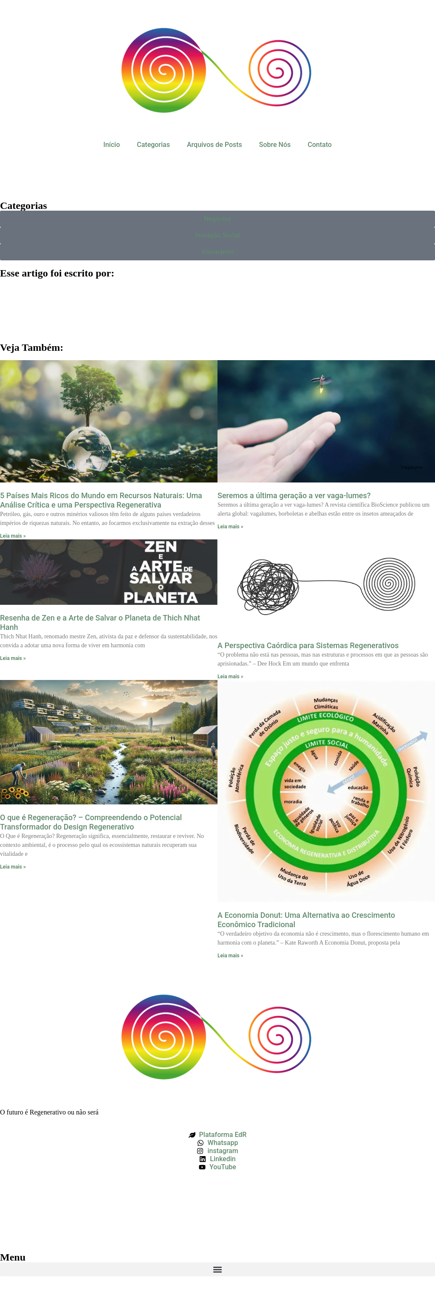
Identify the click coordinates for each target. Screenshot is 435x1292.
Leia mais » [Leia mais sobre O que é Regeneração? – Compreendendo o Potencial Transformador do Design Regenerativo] (13, 867)
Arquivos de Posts (214, 145)
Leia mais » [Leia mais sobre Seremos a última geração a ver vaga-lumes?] (230, 527)
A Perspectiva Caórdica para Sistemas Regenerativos (308, 645)
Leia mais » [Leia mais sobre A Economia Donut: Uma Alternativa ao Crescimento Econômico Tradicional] (230, 956)
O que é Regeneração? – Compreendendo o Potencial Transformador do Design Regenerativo (91, 822)
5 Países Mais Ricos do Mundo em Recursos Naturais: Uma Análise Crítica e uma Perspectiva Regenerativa (101, 500)
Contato (320, 145)
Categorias (153, 145)
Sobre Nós (275, 145)
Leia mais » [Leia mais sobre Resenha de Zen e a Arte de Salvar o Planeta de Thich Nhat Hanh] (13, 658)
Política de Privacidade (34, 1204)
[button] (217, 1269)
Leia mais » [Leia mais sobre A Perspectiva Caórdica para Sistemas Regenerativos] (230, 677)
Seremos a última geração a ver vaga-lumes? (294, 495)
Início (111, 145)
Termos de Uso (23, 1189)
